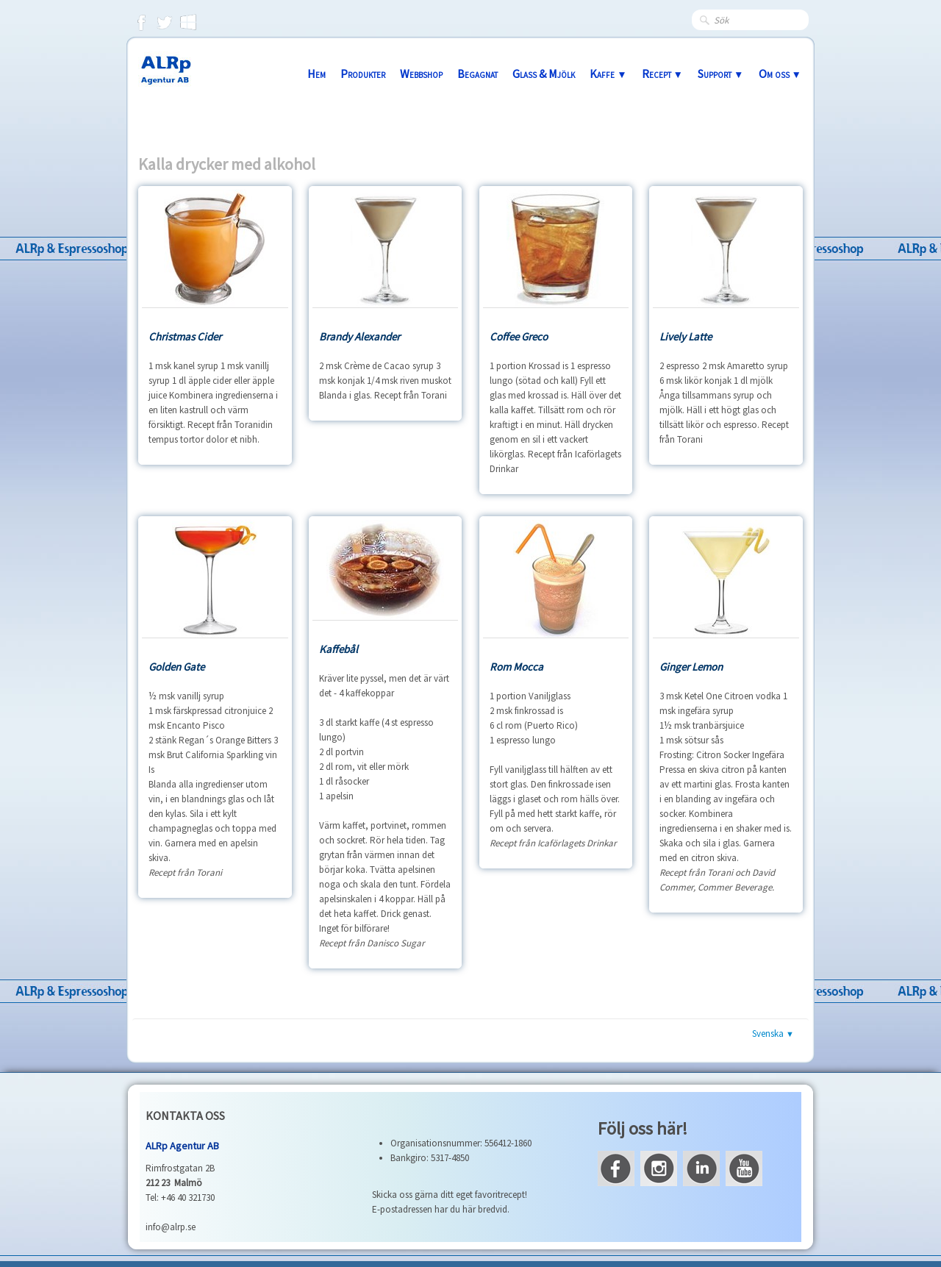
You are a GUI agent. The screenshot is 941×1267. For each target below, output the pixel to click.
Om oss (780, 73)
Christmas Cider (185, 336)
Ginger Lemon (691, 667)
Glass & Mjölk (543, 73)
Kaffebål (338, 649)
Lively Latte (685, 336)
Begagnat (477, 73)
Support (720, 73)
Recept (662, 73)
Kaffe (608, 73)
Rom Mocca (516, 667)
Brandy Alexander (359, 336)
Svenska (773, 1033)
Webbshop (421, 73)
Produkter (362, 73)
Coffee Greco (519, 336)
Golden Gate (176, 667)
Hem (316, 73)
